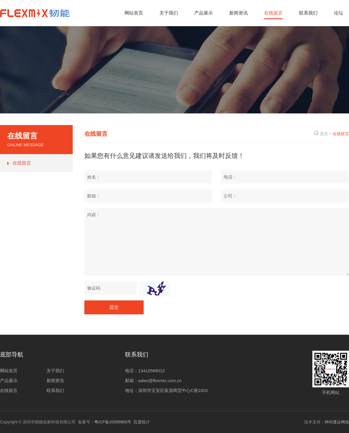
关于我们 (55, 370)
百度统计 (141, 422)
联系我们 (55, 390)
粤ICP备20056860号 (112, 422)
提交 (114, 307)
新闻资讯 (55, 380)
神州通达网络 (337, 422)
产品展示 (8, 380)
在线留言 (22, 163)
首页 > (326, 133)
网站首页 (8, 370)
